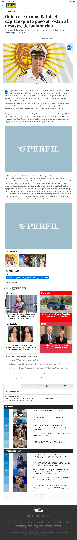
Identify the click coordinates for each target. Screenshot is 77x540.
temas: (8, 274)
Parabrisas (66, 522)
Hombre (48, 522)
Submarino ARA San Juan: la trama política (23, 360)
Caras (20, 522)
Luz (35, 526)
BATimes (58, 526)
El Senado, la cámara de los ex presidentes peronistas (27, 374)
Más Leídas (9, 407)
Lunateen (48, 526)
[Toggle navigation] (3, 5)
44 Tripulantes (43, 277)
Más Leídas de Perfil (13, 451)
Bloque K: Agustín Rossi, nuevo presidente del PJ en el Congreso (31, 378)
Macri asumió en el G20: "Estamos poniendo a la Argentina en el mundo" (34, 364)
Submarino (21, 277)
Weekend (57, 522)
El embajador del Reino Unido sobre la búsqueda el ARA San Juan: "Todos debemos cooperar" (38, 369)
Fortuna (39, 522)
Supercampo (20, 526)
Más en (15, 288)
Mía (41, 526)
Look (29, 526)
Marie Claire (29, 522)
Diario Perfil (11, 522)
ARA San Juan (11, 277)
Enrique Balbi (31, 277)
